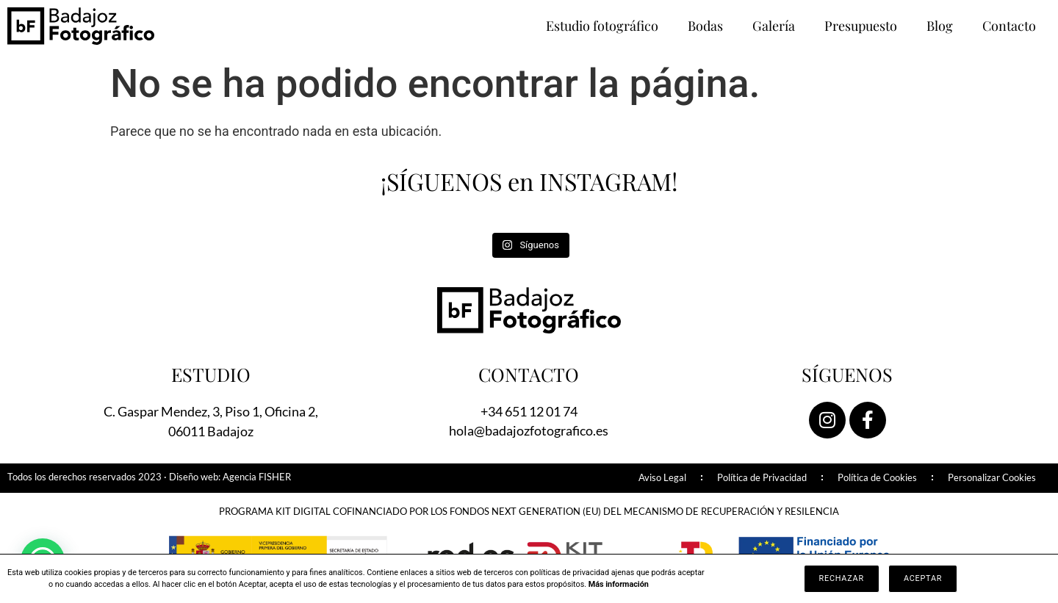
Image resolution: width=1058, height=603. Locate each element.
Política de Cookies (877, 477)
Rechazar (841, 578)
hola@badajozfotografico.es (528, 430)
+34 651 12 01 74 (529, 411)
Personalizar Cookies (992, 477)
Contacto (1009, 26)
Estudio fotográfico (602, 26)
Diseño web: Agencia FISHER (230, 477)
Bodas (705, 26)
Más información (619, 584)
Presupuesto (860, 26)
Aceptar (923, 578)
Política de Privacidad (762, 477)
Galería (773, 26)
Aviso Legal (662, 477)
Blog (939, 26)
